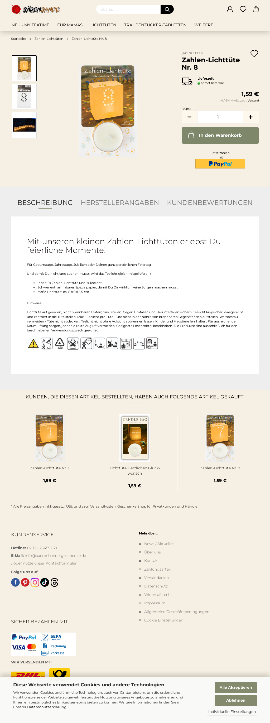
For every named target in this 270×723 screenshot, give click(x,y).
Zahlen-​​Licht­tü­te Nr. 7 (220, 468)
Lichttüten (103, 24)
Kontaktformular (61, 563)
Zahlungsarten (157, 569)
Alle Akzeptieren (236, 687)
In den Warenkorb (214, 135)
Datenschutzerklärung (46, 707)
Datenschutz (156, 586)
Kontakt (151, 560)
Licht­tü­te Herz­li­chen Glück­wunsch (135, 471)
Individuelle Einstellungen (232, 711)
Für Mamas (70, 24)
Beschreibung (45, 202)
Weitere (203, 24)
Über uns (152, 552)
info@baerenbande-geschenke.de (55, 555)
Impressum (154, 603)
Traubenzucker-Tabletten (155, 24)
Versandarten (156, 577)
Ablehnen (235, 700)
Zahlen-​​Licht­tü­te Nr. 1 (49, 468)
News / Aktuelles (159, 543)
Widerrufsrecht (158, 594)
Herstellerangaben (120, 202)
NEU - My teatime (30, 24)
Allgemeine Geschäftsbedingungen (176, 611)
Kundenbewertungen (210, 202)
